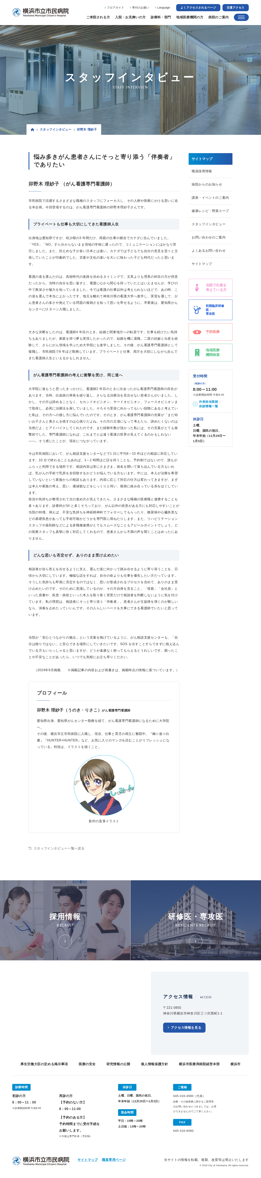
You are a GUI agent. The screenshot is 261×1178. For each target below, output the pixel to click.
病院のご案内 (218, 17)
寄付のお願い (140, 7)
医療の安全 (87, 1064)
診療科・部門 (161, 17)
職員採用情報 (202, 171)
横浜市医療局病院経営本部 (199, 1064)
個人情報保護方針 (154, 1064)
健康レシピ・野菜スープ (210, 211)
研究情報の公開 (118, 1064)
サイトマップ (202, 264)
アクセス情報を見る (186, 1027)
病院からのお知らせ (207, 184)
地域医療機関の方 (189, 17)
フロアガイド (115, 7)
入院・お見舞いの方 (130, 17)
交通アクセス (235, 7)
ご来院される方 (98, 17)
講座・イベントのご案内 (210, 197)
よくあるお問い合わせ (209, 250)
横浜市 (235, 1064)
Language (163, 7)
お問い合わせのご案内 (209, 237)
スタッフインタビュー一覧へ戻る (59, 848)
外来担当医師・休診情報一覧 (210, 404)
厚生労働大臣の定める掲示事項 (44, 1064)
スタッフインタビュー (56, 129)
